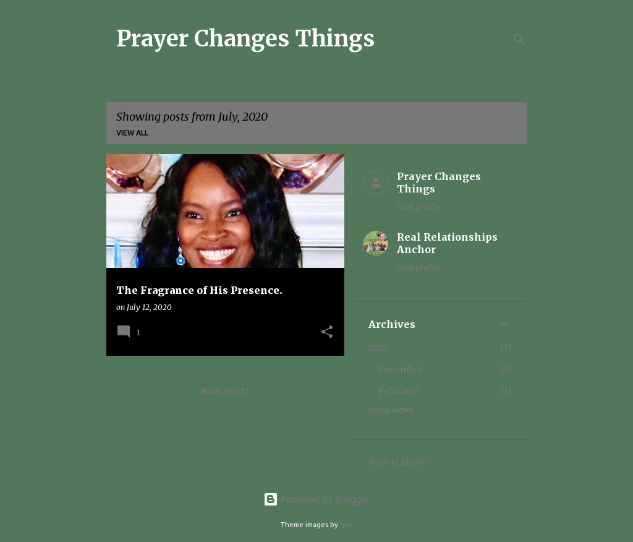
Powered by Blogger (316, 499)
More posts (226, 391)
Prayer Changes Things (245, 39)
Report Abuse (397, 461)
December (400, 369)
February (398, 391)
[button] (327, 332)
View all (132, 133)
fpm (346, 524)
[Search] (519, 39)
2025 (378, 347)
